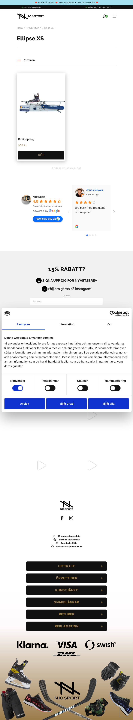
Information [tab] (66, 324)
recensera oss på (48, 219)
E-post (67, 296)
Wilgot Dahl (93, 190)
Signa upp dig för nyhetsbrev (69, 281)
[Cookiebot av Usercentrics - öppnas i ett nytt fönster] (112, 313)
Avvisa (24, 403)
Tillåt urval (66, 403)
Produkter (32, 27)
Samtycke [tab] (23, 324)
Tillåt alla (108, 403)
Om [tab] (109, 324)
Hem (20, 27)
